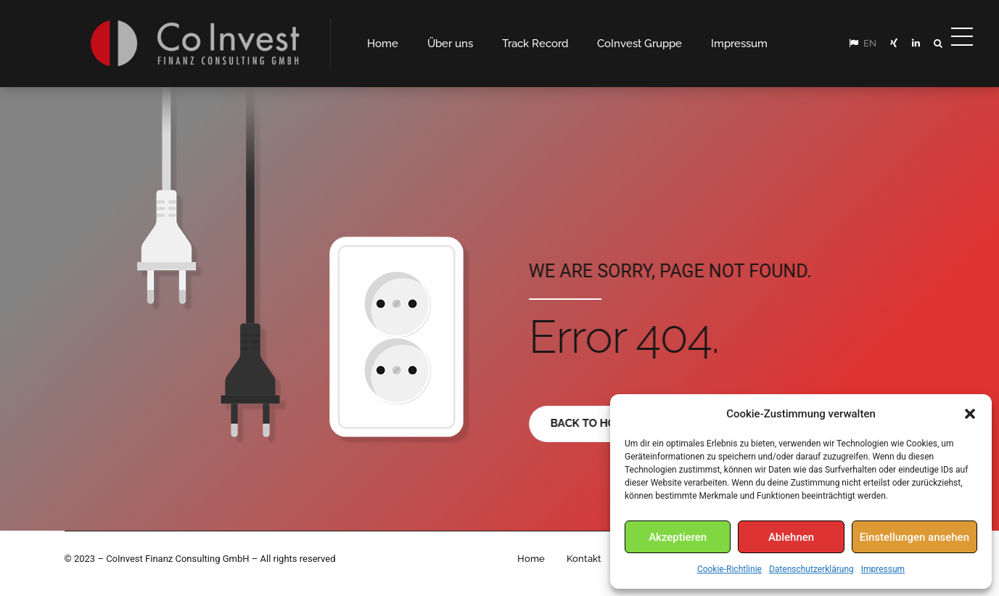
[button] (970, 414)
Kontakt (584, 558)
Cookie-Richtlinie (729, 569)
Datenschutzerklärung (811, 569)
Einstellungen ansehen (914, 537)
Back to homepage (606, 423)
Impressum (883, 569)
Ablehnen (791, 537)
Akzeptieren (678, 537)
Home (531, 558)
